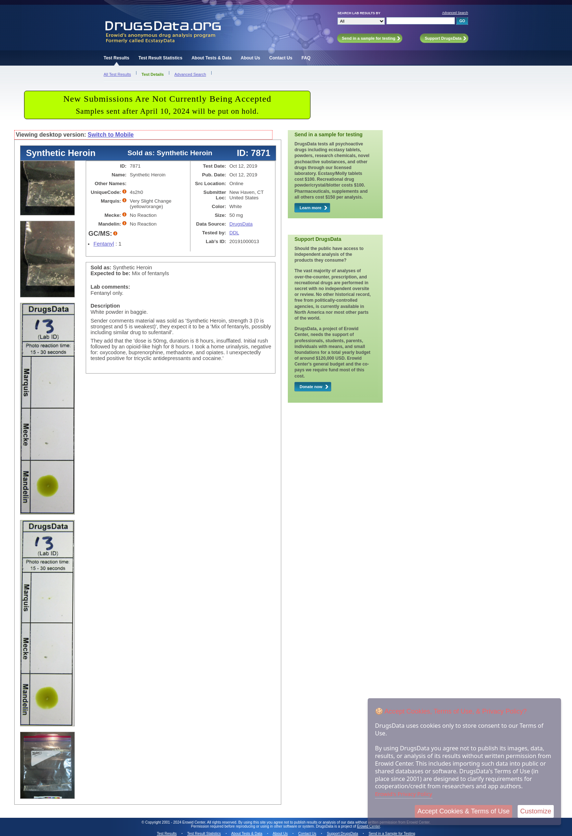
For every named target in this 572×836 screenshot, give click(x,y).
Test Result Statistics (160, 57)
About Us (250, 57)
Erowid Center (368, 826)
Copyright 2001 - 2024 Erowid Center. (175, 822)
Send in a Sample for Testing (391, 834)
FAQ (305, 57)
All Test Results (117, 74)
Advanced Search (455, 13)
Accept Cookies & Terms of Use (463, 811)
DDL (234, 232)
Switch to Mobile (111, 135)
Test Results (116, 57)
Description (105, 306)
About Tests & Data (212, 57)
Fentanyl (103, 244)
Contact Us (280, 57)
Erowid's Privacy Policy (403, 793)
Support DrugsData (342, 834)
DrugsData (241, 224)
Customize (535, 811)
